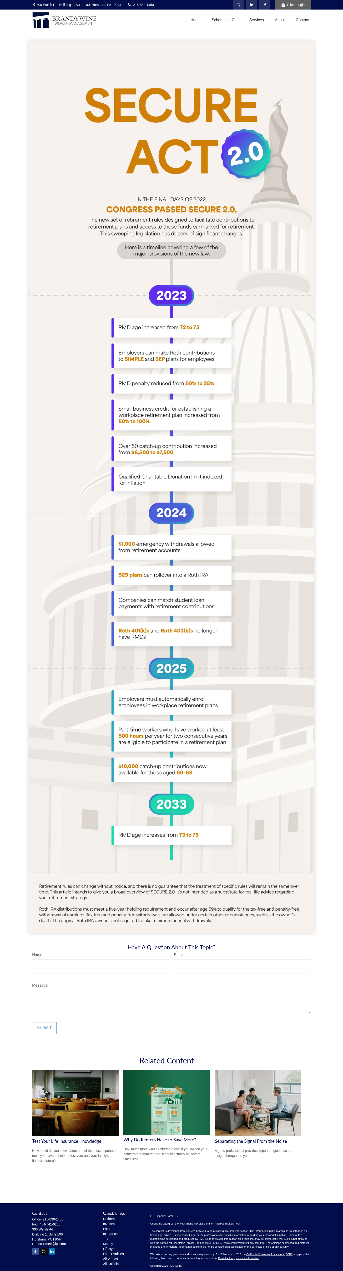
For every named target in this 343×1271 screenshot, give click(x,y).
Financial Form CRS (167, 1216)
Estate (108, 1229)
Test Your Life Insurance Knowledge (66, 1141)
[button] (196, 20)
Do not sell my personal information (238, 1258)
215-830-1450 (140, 5)
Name (37, 955)
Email (178, 955)
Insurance (110, 1234)
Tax (105, 1239)
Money (108, 1244)
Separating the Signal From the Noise (251, 1141)
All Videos (110, 1259)
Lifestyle (109, 1249)
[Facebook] (264, 5)
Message (40, 985)
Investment (111, 1224)
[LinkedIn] (251, 5)
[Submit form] (44, 1028)
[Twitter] (238, 5)
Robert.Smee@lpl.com (49, 1244)
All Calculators (113, 1264)
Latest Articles (113, 1254)
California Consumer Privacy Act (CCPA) (269, 1254)
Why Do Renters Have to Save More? (159, 1139)
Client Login (293, 5)
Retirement (111, 1219)
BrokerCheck (232, 1223)
